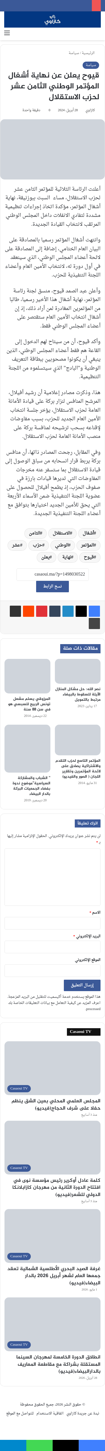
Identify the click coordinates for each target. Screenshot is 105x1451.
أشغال (88, 533)
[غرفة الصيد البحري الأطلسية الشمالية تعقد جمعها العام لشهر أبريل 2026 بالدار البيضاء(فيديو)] (52, 1236)
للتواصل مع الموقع (20, 1413)
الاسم (95, 912)
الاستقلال (61, 533)
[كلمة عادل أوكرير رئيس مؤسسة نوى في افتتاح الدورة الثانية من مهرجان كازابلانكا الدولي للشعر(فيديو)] (52, 1148)
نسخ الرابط (52, 586)
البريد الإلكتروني (87, 936)
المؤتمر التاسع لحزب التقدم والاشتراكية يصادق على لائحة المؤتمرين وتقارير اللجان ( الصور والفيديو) (78, 769)
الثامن (34, 533)
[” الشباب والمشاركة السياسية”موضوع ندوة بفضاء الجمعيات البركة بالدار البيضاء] (27, 749)
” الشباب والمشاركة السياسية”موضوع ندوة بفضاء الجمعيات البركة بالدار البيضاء (31, 786)
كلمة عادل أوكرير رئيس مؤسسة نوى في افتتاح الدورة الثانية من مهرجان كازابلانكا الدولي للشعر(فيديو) (56, 1187)
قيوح (89, 557)
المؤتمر (87, 545)
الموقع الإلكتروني (88, 960)
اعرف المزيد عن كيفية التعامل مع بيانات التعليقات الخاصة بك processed (54, 1006)
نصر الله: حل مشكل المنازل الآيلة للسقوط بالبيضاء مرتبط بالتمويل (78, 694)
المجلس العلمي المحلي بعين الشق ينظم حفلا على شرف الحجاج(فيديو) (56, 1104)
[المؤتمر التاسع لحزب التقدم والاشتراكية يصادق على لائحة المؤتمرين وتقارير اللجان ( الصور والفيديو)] (78, 740)
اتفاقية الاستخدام (50, 1413)
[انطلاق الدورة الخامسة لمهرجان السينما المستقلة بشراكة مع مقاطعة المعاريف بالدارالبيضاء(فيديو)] (52, 1324)
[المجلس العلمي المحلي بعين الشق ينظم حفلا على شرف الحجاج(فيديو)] (52, 1068)
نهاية (66, 557)
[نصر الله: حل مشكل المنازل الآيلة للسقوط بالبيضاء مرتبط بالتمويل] (78, 671)
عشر (16, 545)
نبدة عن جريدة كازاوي (82, 1413)
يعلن (45, 557)
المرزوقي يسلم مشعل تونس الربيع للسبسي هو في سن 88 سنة (29, 704)
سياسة (74, 53)
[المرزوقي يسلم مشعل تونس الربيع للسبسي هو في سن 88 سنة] (27, 676)
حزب (37, 545)
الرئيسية (90, 53)
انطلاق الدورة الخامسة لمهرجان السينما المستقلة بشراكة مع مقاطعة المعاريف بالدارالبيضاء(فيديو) (58, 1364)
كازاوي (90, 110)
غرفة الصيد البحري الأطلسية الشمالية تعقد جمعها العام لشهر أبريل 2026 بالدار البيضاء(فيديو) (54, 1276)
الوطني (61, 545)
